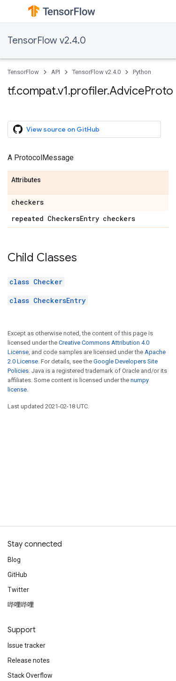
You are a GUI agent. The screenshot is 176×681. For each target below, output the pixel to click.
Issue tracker (27, 645)
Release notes (29, 660)
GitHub (17, 574)
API (55, 71)
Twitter (18, 589)
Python (142, 71)
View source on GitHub (56, 129)
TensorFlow (23, 71)
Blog (14, 559)
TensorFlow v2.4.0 (47, 40)
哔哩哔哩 (21, 604)
